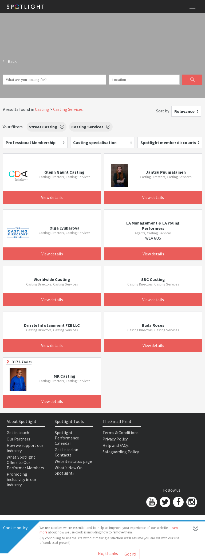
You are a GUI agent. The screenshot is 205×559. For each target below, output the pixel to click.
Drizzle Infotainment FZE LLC (52, 325)
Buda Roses (153, 325)
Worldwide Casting (52, 279)
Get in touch (18, 432)
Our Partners (18, 439)
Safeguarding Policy (120, 451)
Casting (42, 109)
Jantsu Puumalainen (166, 172)
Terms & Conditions (120, 432)
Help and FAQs (115, 445)
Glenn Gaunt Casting (64, 172)
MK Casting (65, 376)
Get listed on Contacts (66, 452)
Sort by (162, 110)
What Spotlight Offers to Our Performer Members (25, 462)
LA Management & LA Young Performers (153, 225)
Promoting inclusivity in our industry (21, 479)
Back (10, 61)
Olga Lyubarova (64, 228)
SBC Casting (153, 279)
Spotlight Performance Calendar (67, 438)
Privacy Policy (115, 439)
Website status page (73, 461)
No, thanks (108, 553)
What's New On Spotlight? (68, 470)
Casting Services (68, 109)
